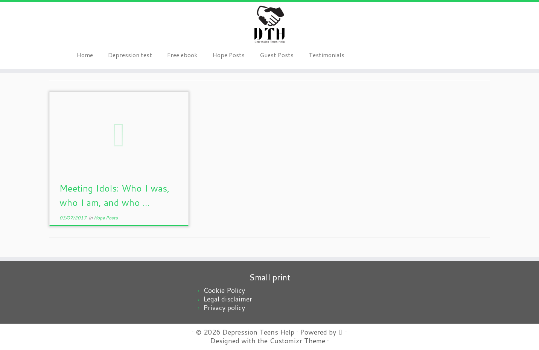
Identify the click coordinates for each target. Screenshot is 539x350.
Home (85, 54)
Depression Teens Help (258, 332)
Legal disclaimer (227, 299)
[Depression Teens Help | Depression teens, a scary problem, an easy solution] (269, 24)
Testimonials (326, 54)
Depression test (130, 54)
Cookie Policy (224, 290)
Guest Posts (277, 54)
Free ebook (182, 54)
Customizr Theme (297, 341)
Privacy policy (224, 307)
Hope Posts (229, 54)
